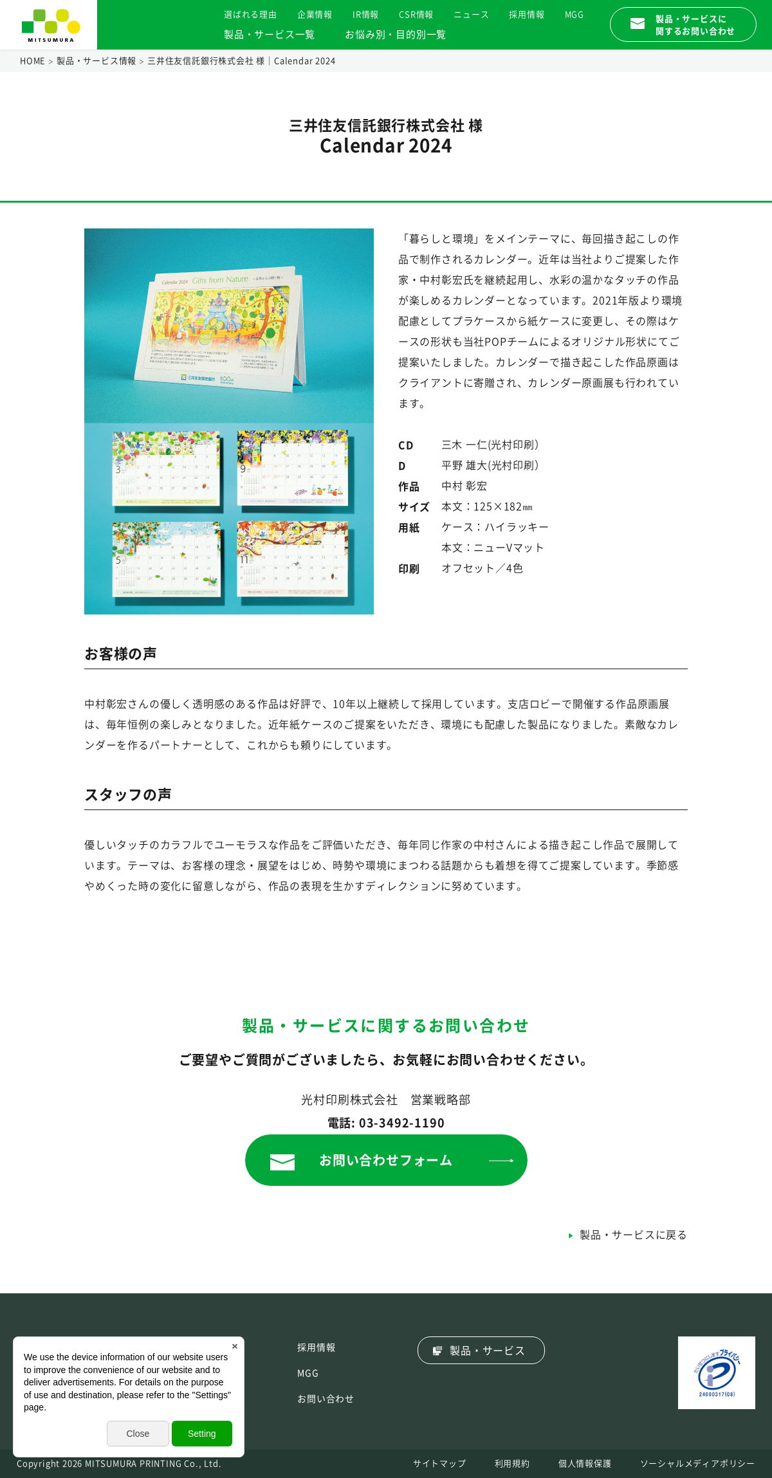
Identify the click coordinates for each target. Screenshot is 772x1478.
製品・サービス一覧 (269, 34)
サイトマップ (439, 1463)
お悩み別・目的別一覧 (395, 34)
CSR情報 (416, 14)
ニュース (471, 14)
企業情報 (315, 14)
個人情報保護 (585, 1463)
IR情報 (366, 14)
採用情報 (526, 14)
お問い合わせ (325, 1398)
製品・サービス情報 (96, 61)
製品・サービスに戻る (634, 1235)
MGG (574, 14)
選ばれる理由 (250, 14)
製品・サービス (488, 1350)
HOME (33, 61)
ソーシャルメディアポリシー (697, 1463)
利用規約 (512, 1463)
